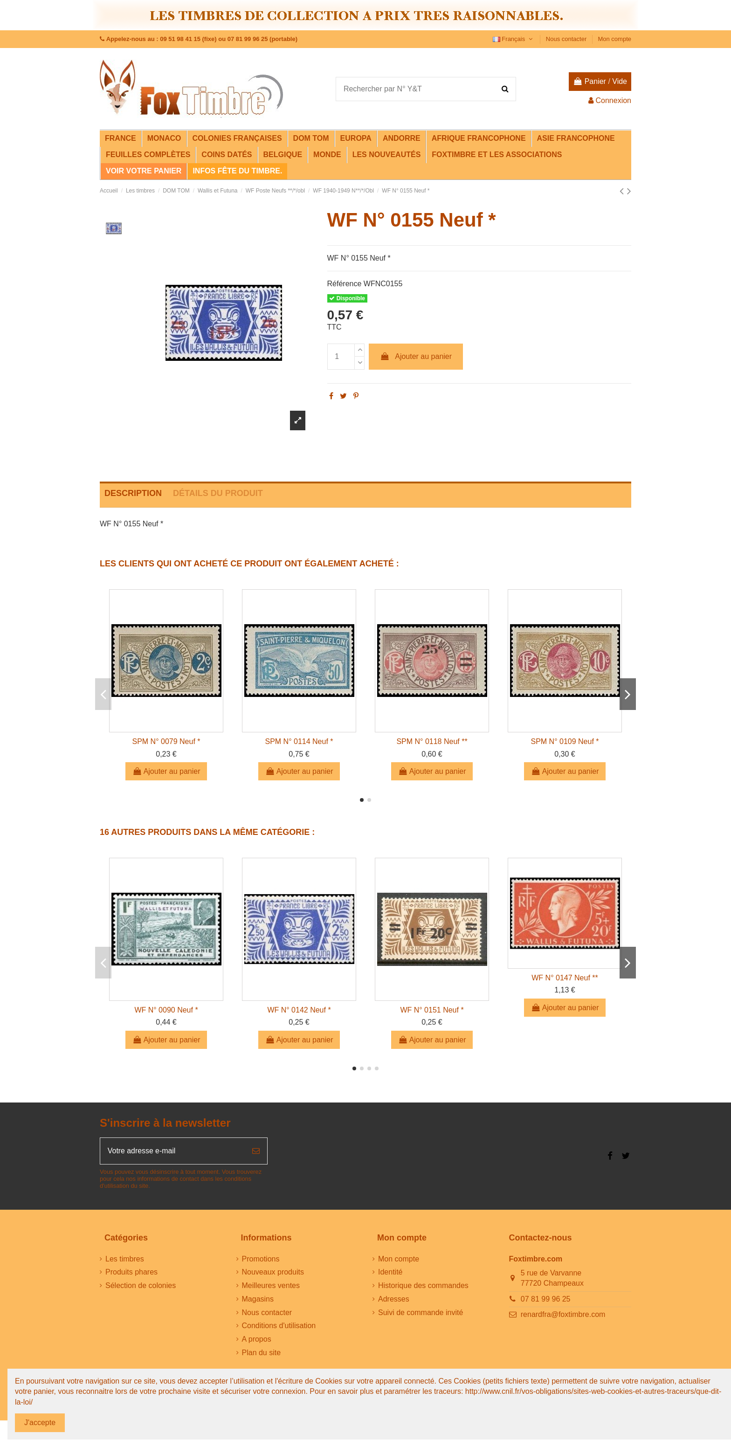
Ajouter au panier (416, 356)
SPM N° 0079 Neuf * (166, 741)
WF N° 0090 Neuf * (166, 1010)
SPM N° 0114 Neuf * (299, 741)
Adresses (393, 1299)
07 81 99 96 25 (546, 1299)
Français (514, 38)
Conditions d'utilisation (279, 1326)
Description (133, 493)
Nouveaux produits (273, 1272)
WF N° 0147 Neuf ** (564, 978)
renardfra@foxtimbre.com (563, 1315)
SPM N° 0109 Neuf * (565, 741)
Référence (344, 284)
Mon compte (614, 38)
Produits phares (131, 1272)
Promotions (261, 1259)
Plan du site (261, 1353)
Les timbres (124, 1259)
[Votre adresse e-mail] (172, 1151)
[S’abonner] (256, 1151)
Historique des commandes (423, 1286)
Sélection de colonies (140, 1286)
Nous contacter (567, 38)
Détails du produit (218, 493)
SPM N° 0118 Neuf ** (431, 741)
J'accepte (39, 1422)
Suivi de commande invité (420, 1312)
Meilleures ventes (271, 1286)
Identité (390, 1272)
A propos (256, 1340)
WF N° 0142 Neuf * (299, 1010)
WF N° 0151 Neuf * (431, 1010)
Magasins (258, 1299)
